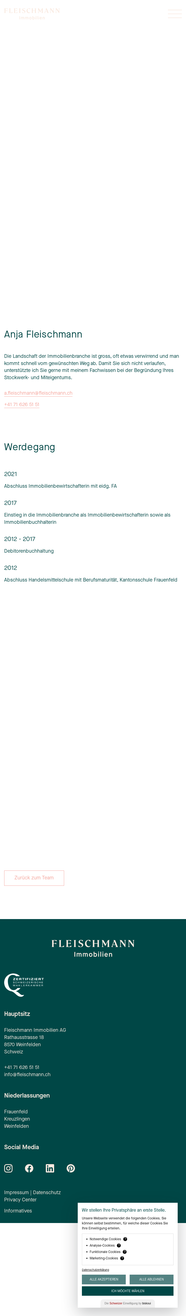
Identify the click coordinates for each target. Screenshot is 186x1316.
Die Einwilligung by (128, 1303)
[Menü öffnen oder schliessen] (175, 14)
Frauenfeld (16, 1204)
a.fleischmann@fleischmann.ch (38, 486)
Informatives (18, 1303)
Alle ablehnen (151, 1279)
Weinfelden (16, 1219)
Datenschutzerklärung (95, 1270)
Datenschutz (47, 1285)
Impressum (16, 1285)
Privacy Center (20, 1292)
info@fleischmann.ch (27, 1167)
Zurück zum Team (34, 970)
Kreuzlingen (17, 1212)
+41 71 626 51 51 (21, 497)
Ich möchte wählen (127, 1291)
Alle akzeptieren (104, 1279)
